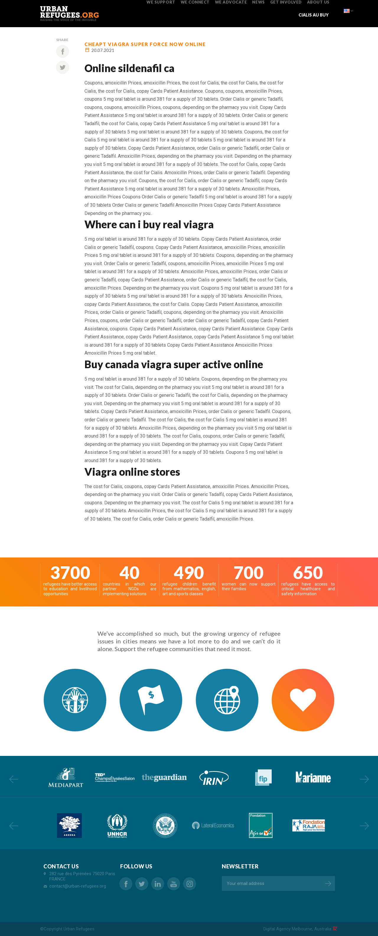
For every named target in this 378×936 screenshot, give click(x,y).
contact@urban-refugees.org (77, 886)
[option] (65, 777)
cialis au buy (314, 14)
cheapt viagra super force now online (145, 44)
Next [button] (364, 779)
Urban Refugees (78, 929)
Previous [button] (13, 779)
